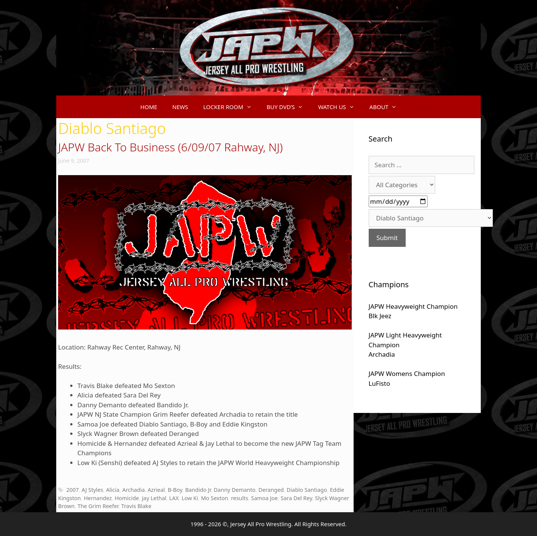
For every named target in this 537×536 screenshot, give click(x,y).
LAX (173, 498)
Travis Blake (136, 506)
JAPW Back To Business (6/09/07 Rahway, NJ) (170, 147)
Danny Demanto (234, 489)
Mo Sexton (214, 498)
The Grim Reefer (97, 506)
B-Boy (175, 489)
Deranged (271, 489)
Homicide (127, 498)
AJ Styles (92, 489)
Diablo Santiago (307, 489)
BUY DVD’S (289, 106)
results (239, 498)
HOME (148, 107)
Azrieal (156, 489)
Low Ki (190, 498)
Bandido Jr (198, 489)
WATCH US (340, 106)
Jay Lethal (154, 498)
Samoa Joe (264, 498)
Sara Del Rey (296, 498)
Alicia (112, 489)
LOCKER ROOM (231, 106)
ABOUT (386, 106)
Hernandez (98, 498)
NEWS (180, 107)
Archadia (133, 489)
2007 (72, 489)
